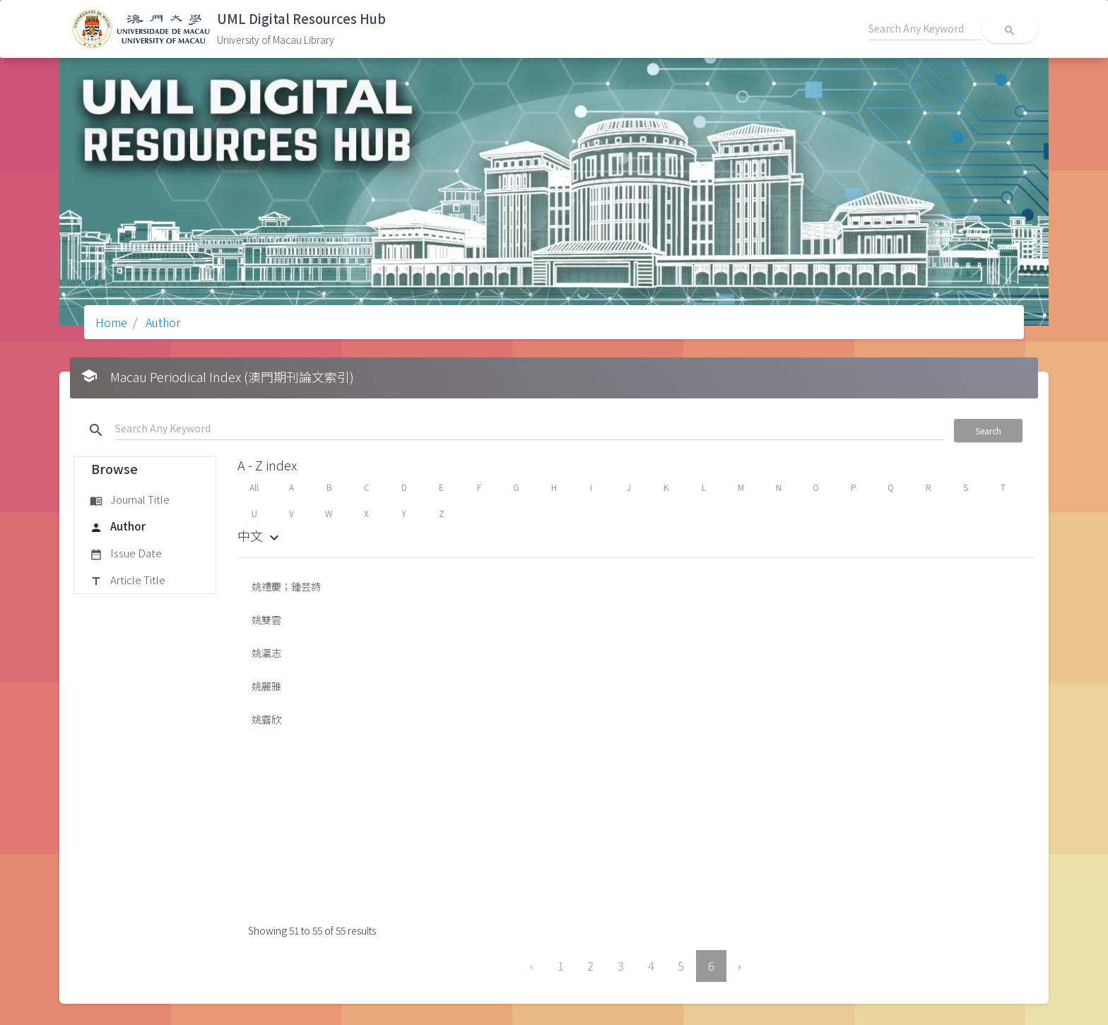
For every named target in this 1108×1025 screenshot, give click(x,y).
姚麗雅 (266, 686)
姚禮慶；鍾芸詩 (286, 586)
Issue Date (126, 554)
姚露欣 (266, 719)
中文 (260, 535)
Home (111, 322)
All (254, 487)
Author (161, 322)
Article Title (127, 580)
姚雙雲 (266, 619)
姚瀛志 (266, 653)
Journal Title (130, 500)
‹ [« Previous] (532, 965)
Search (988, 431)
